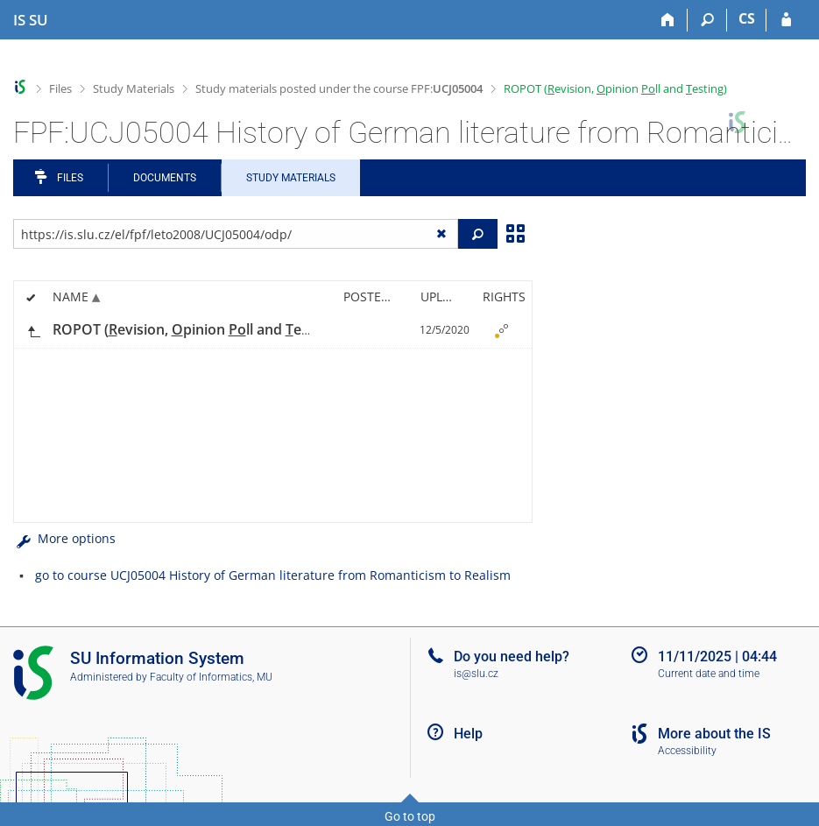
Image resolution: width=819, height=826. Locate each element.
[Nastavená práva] (501, 330)
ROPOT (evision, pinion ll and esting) (615, 88)
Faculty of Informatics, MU (211, 677)
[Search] (707, 20)
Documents (164, 178)
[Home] (668, 20)
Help (468, 733)
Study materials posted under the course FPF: (339, 88)
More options (64, 538)
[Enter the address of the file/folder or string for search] (235, 234)
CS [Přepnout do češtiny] (746, 18)
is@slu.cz (476, 673)
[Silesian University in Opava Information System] (30, 20)
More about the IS (714, 733)
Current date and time (708, 673)
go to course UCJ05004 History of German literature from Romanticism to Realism (273, 575)
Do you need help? (511, 656)
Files (60, 88)
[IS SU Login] (786, 20)
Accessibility (687, 751)
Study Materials (133, 88)
